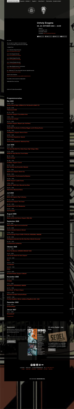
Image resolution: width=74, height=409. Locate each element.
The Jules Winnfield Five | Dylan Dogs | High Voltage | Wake (22, 149)
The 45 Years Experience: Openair (16, 137)
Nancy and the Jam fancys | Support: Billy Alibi (19, 218)
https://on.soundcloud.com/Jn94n (14, 72)
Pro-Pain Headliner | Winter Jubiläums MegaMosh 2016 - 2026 (23, 299)
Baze (8, 260)
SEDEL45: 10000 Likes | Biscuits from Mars (18, 185)
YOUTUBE (45, 369)
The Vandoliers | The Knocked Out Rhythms (18, 176)
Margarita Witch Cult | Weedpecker (16, 206)
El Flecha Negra (11, 306)
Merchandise (49, 1)
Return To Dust (11, 158)
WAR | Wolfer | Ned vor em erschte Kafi (17, 225)
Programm (22, 1)
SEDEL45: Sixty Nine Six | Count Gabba (17, 153)
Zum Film (52, 349)
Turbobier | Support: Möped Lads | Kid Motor (19, 123)
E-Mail (8, 335)
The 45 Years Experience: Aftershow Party (18, 141)
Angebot (34, 1)
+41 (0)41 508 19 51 (50, 367)
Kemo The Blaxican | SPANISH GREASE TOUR (19, 251)
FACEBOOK (34, 369)
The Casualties (11, 210)
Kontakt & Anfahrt (57, 1)
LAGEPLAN (28, 369)
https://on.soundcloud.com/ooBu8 (14, 59)
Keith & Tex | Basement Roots (15, 189)
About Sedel (41, 1)
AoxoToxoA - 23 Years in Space (15, 290)
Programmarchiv (10, 316)
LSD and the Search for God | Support (17, 255)
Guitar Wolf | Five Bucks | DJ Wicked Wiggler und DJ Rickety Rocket (25, 128)
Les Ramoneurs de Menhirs (14, 243)
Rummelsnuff (10, 313)
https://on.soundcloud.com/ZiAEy (13, 68)
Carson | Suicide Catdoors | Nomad (16, 230)
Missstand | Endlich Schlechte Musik (16, 294)
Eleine (8, 269)
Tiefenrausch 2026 (12, 109)
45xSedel (28, 1)
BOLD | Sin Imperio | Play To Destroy (16, 197)
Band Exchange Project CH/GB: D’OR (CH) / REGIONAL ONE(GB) (24, 234)
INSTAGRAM (39, 369)
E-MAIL (23, 369)
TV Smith (9, 281)
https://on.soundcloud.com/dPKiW (14, 55)
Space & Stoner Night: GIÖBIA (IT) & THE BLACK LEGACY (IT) (23, 105)
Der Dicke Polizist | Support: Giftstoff (16, 273)
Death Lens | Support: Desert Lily (16, 171)
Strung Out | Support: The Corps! (16, 201)
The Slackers (10, 264)
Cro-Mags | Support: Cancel (14, 162)
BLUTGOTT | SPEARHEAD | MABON (16, 285)
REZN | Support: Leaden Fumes (15, 180)
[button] (40, 36)
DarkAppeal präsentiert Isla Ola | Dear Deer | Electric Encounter (23, 239)
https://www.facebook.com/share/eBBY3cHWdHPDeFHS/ (19, 76)
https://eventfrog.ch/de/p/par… (49, 33)
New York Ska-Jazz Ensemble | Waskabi (17, 167)
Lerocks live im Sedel (12, 119)
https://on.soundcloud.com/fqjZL (13, 51)
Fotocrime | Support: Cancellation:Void (17, 114)
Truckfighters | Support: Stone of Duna (17, 132)
